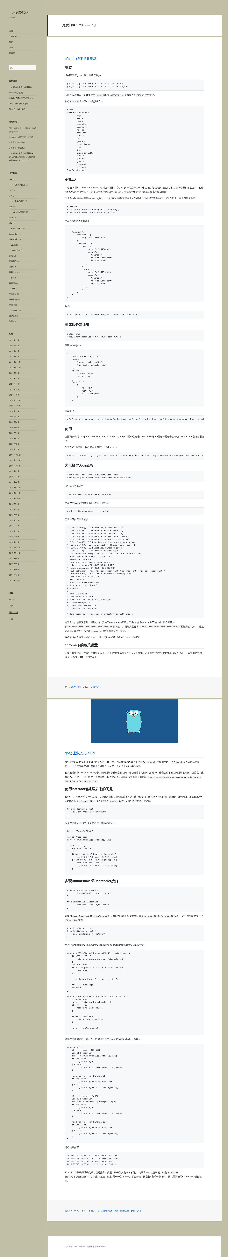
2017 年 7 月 (14, 564)
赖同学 (12, 599)
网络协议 (15, 310)
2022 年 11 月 (15, 367)
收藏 (11, 47)
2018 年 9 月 (14, 504)
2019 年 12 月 (15, 455)
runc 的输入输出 (16, 93)
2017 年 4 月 (14, 580)
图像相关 (13, 261)
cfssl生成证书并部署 (81, 59)
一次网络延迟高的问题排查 (20, 87)
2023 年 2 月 (14, 351)
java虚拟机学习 (17, 201)
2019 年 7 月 (14, 477)
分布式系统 (14, 239)
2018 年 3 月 (14, 531)
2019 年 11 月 (15, 460)
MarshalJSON (107, 1211)
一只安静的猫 (18, 12)
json (97, 1211)
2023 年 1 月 (14, 357)
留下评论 (97, 687)
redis (13, 288)
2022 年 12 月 (15, 362)
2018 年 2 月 (14, 537)
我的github (13, 612)
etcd (13, 245)
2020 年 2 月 (14, 444)
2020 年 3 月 (14, 439)
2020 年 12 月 (15, 400)
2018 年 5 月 (14, 520)
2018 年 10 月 (15, 498)
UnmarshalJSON (121, 1211)
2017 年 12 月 (15, 548)
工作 (11, 278)
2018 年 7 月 (14, 515)
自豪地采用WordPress (96, 1246)
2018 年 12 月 (15, 488)
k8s (10, 207)
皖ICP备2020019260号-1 (75, 1246)
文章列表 (13, 36)
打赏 (11, 42)
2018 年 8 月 (14, 509)
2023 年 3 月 (14, 346)
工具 (11, 619)
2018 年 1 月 (14, 542)
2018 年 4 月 (14, 526)
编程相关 (13, 299)
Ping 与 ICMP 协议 (17, 109)
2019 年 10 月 (15, 466)
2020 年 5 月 (14, 428)
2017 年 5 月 (14, 575)
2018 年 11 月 (15, 493)
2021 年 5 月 (14, 389)
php (10, 223)
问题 (11, 321)
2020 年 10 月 (15, 406)
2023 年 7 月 (14, 340)
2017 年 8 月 (14, 559)
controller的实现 (18, 212)
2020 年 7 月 (14, 417)
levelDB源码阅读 (18, 185)
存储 (11, 267)
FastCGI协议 (16, 228)
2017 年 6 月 (14, 569)
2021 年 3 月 (14, 395)
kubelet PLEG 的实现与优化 (21, 98)
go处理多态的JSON (80, 753)
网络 (11, 305)
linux (11, 218)
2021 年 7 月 (14, 378)
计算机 (12, 316)
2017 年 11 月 (15, 553)
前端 (11, 256)
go (10, 190)
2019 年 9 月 (14, 471)
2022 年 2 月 (14, 373)
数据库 (12, 283)
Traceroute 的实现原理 (18, 104)
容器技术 (13, 272)
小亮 (11, 606)
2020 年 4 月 (14, 433)
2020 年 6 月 (14, 422)
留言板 (12, 53)
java (11, 196)
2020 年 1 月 (14, 449)
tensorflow (13, 234)
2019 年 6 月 (14, 482)
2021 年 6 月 (14, 384)
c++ (10, 179)
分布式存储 (16, 250)
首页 (11, 31)
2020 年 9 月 (14, 411)
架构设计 (13, 294)
